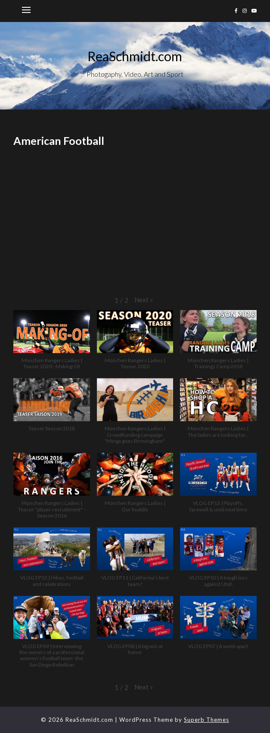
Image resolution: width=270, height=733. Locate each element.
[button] (143, 299)
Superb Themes (206, 719)
